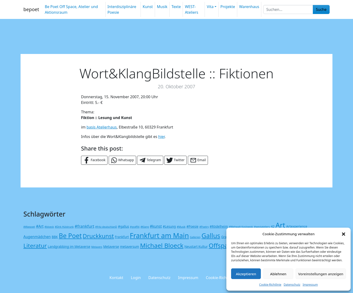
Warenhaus (249, 6)
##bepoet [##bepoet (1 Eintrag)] (29, 226)
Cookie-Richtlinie (270, 285)
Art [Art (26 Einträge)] (280, 225)
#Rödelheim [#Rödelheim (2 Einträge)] (219, 226)
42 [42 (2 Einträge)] (273, 226)
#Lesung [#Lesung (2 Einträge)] (169, 226)
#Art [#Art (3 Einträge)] (39, 226)
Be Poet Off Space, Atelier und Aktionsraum (71, 9)
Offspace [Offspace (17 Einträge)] (221, 245)
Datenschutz (292, 285)
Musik (162, 6)
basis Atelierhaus (101, 127)
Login (136, 277)
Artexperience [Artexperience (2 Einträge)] (296, 226)
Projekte (227, 6)
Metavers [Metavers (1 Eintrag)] (96, 247)
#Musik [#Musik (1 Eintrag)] (181, 226)
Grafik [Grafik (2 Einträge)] (225, 237)
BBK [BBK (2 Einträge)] (55, 237)
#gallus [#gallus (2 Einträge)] (123, 226)
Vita (210, 6)
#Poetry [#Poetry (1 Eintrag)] (204, 226)
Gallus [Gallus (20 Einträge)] (211, 235)
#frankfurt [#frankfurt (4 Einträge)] (84, 226)
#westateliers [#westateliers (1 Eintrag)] (262, 226)
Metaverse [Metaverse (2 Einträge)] (111, 246)
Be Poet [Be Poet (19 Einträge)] (70, 235)
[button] (343, 233)
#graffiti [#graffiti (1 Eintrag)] (134, 226)
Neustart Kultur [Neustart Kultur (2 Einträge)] (196, 246)
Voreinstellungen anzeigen (320, 273)
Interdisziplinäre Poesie (122, 9)
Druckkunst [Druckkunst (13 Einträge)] (98, 236)
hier (161, 136)
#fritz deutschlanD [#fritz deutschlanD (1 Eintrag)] (106, 226)
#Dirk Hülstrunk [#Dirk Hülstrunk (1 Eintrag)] (64, 226)
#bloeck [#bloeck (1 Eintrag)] (49, 226)
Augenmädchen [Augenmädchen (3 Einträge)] (37, 236)
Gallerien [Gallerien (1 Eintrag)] (195, 237)
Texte (176, 6)
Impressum (310, 285)
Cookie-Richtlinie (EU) (224, 277)
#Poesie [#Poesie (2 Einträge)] (192, 226)
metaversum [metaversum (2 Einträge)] (129, 246)
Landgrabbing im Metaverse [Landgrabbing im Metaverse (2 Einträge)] (69, 246)
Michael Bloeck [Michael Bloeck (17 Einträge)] (162, 245)
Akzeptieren (246, 273)
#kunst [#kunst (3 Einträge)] (156, 226)
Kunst (148, 6)
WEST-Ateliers (191, 9)
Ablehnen (278, 273)
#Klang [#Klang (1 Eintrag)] (145, 226)
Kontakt (116, 277)
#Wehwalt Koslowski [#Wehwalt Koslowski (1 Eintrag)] (241, 226)
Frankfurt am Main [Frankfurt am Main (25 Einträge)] (159, 235)
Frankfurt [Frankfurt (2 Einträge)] (122, 237)
